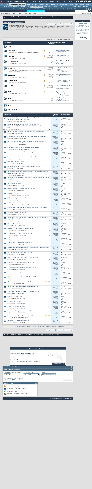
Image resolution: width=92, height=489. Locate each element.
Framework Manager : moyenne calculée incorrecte (23, 311)
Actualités (14, 327)
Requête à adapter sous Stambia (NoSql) (19, 252)
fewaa (13, 221)
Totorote (14, 254)
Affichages (55, 115)
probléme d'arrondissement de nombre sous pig (24, 287)
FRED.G (14, 181)
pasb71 (14, 284)
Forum (7, 17)
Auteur (9, 114)
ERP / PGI (55, 6)
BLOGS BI (73, 9)
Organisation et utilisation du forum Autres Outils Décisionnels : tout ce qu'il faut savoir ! (26, 118)
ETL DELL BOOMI (12, 193)
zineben (14, 303)
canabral (14, 159)
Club (70, 1)
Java (47, 4)
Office (76, 4)
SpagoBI (10, 98)
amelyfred (14, 154)
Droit (64, 1)
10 (57, 136)
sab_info (14, 214)
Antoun (9, 129)
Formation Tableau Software (16, 162)
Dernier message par (66, 114)
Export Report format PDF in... (63, 98)
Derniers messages (5, 13)
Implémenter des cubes (14, 296)
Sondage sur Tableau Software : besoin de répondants (23, 291)
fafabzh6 (14, 121)
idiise (13, 185)
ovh (13, 133)
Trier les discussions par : (30, 372)
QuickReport (12, 75)
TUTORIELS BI (37, 9)
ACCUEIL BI (13, 9)
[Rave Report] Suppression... (64, 91)
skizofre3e (14, 230)
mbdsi (13, 244)
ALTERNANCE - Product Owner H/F (22, 353)
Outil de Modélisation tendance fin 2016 (19, 243)
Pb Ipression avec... (61, 55)
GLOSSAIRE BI (58, 9)
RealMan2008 (15, 318)
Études (58, 1)
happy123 (14, 259)
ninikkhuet (14, 313)
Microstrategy (12, 81)
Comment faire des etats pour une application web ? (28, 131)
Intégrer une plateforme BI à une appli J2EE (20, 316)
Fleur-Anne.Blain (16, 149)
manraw (14, 308)
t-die (13, 164)
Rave (9, 92)
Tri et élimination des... (62, 50)
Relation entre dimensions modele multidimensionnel (23, 257)
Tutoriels (17, 1)
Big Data (23, 6)
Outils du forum (51, 39)
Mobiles (82, 4)
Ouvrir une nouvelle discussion (13, 22)
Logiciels (13, 17)
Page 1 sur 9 (51, 23)
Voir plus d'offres (58, 363)
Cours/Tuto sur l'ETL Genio (63, 61)
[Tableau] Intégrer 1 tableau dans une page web (22, 198)
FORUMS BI (29, 9)
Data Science (47, 6)
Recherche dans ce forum (64, 39)
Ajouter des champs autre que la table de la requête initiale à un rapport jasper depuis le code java (27, 218)
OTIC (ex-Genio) (13, 61)
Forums (9, 1)
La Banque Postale (20, 361)
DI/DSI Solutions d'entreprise (17, 4)
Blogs (29, 1)
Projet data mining (15, 301)
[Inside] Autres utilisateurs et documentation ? (21, 157)
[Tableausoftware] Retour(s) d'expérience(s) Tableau (23, 147)
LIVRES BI (45, 9)
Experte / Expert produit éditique (21, 360)
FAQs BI (41, 327)
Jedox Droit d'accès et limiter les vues (21, 233)
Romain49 (14, 235)
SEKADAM (14, 209)
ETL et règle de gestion (14, 223)
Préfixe (43, 372)
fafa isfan (14, 288)
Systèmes (88, 4)
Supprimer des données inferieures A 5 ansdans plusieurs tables (27, 208)
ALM (36, 4)
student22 (14, 240)
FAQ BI (51, 9)
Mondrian (11, 86)
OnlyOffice (85, 6)
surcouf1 (14, 190)
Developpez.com (60, 398)
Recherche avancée (86, 13)
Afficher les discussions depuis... (12, 372)
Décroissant (16, 380)
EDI (57, 4)
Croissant (7, 380)
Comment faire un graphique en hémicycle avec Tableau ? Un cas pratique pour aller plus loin (24, 126)
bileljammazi (15, 145)
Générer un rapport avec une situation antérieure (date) (26, 282)
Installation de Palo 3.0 (14, 203)
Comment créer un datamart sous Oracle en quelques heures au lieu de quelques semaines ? (27, 172)
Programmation (64, 4)
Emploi (51, 1)
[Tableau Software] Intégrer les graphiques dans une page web (26, 136)
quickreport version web (63, 75)
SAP (69, 6)
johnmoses (14, 322)
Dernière (70, 23)
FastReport (11, 56)
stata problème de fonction (15, 238)
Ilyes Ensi (14, 279)
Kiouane (14, 274)
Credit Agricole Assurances (24, 355)
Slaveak (14, 269)
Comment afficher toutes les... (64, 85)
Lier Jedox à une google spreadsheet (18, 272)
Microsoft (41, 4)
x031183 (14, 225)
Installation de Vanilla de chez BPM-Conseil (20, 262)
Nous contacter (52, 398)
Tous (9, 46)
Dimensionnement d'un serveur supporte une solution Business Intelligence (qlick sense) (26, 142)
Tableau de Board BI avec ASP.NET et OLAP (23, 277)
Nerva (13, 168)
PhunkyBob (14, 138)
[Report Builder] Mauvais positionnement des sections (24, 167)
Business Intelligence (37, 6)
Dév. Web (52, 4)
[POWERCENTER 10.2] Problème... (62, 68)
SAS (65, 6)
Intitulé (5, 114)
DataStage (11, 51)
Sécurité (74, 6)
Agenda (25, 13)
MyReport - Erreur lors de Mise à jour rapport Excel (22, 152)
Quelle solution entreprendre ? (16, 306)
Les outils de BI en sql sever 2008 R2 (18, 321)
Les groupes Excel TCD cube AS (17, 212)
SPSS (9, 105)
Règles (34, 13)
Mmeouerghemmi (16, 205)
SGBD (71, 4)
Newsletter (43, 1)
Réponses (55, 114)
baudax (14, 264)
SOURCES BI (66, 9)
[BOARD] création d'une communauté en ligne (21, 188)
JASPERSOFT (20, 9)
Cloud (28, 4)
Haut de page (68, 398)
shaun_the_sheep (16, 195)
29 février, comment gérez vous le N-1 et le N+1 (24, 267)
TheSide (14, 298)
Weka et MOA (12, 110)
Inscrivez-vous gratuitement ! (36, 11)
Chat (35, 1)
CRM (61, 6)
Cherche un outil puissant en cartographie (20, 228)
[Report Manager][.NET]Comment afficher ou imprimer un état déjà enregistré (28, 178)
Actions (14, 13)
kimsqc (13, 293)
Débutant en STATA (15, 183)
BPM (28, 6)
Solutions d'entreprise (24, 17)
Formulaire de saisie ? (62, 80)
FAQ (23, 1)
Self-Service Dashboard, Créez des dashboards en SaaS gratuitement (28, 248)
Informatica (11, 68)
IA (32, 4)
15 (57, 316)
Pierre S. (14, 175)
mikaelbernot (15, 249)
